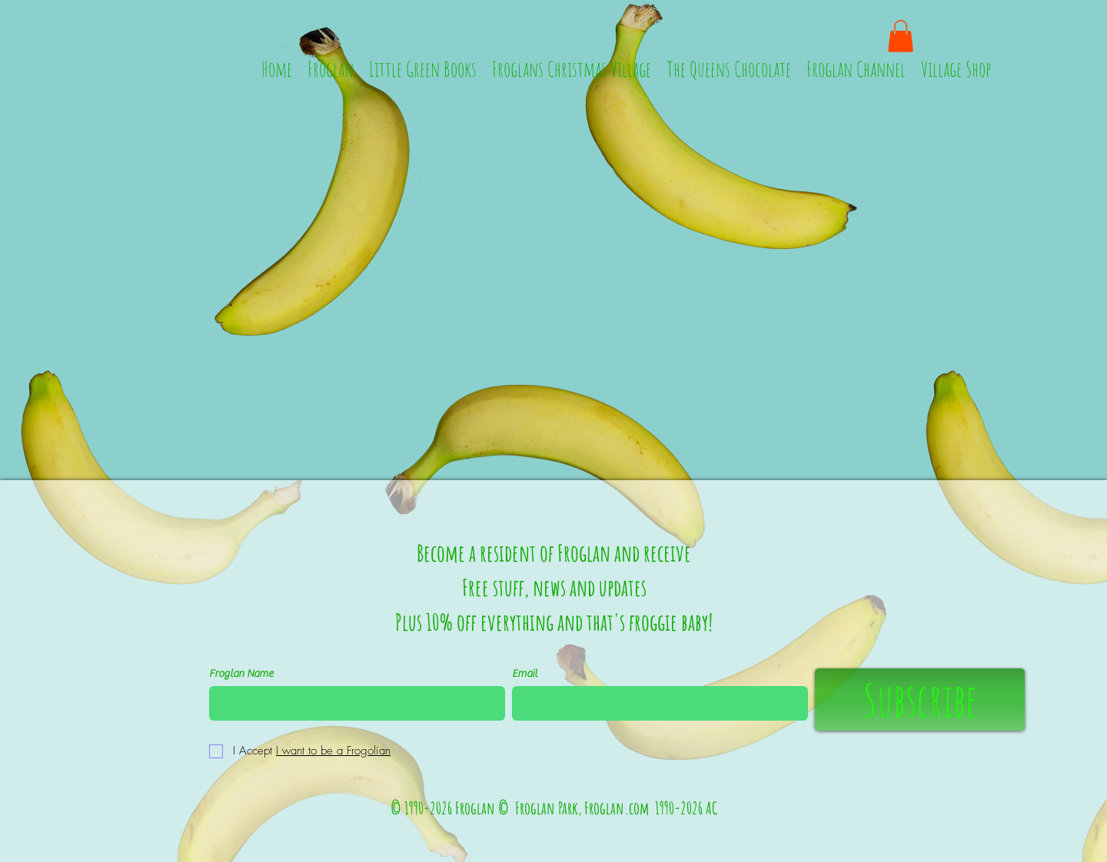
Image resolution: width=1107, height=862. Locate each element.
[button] (900, 36)
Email (524, 673)
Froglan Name (241, 673)
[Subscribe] (920, 699)
